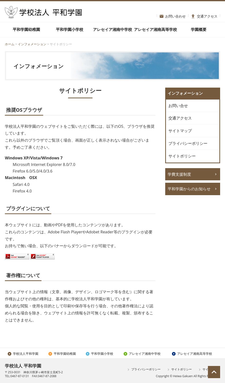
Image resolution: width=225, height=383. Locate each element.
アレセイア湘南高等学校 (155, 29)
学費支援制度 (179, 174)
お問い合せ (178, 105)
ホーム (9, 44)
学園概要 (198, 29)
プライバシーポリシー (187, 143)
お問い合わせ (172, 15)
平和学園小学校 (69, 29)
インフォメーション (32, 44)
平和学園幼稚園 (26, 29)
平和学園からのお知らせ (189, 189)
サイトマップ (180, 130)
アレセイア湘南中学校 (112, 29)
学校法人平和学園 (22, 353)
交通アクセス (204, 15)
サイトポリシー (182, 156)
